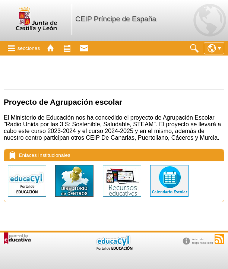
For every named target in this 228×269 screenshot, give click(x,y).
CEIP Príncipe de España (115, 19)
